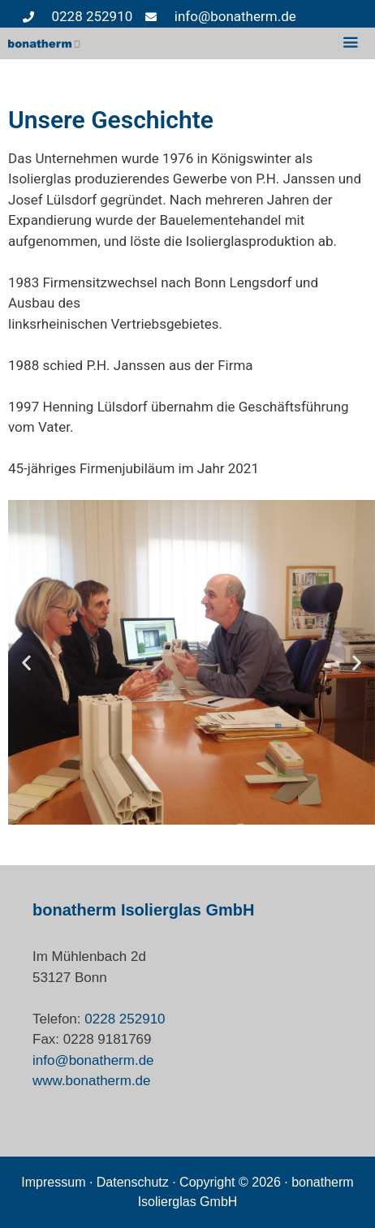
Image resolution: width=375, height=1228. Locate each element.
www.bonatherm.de (91, 1080)
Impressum (53, 1182)
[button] (26, 663)
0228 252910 (124, 1019)
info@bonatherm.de (93, 1060)
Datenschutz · (138, 1182)
